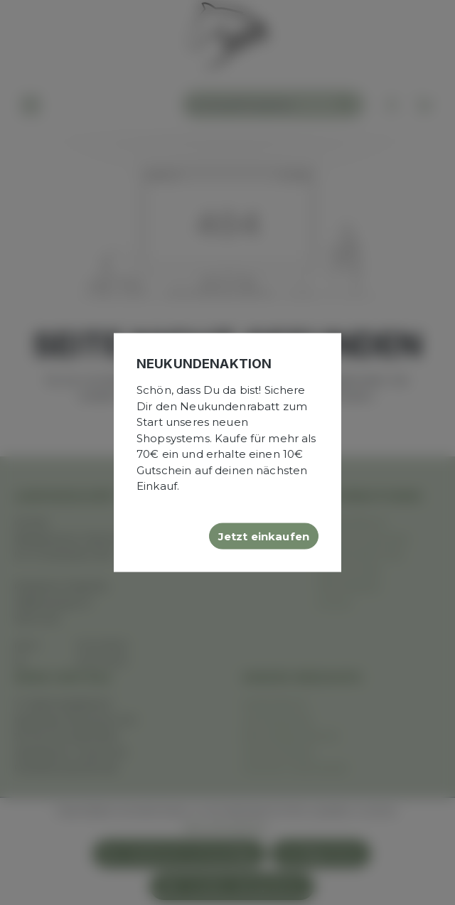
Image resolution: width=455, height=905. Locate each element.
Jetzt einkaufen (263, 535)
